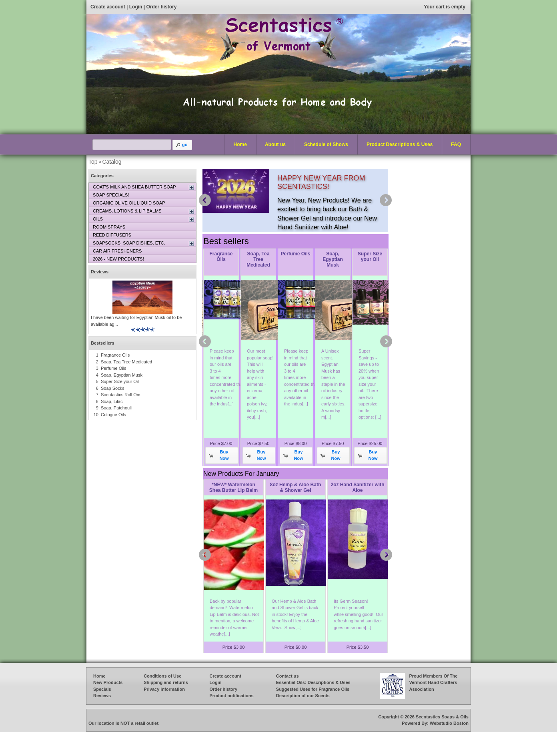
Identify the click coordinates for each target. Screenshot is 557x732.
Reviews (99, 271)
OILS (98, 219)
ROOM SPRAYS (109, 227)
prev (205, 200)
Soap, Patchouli (116, 407)
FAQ (456, 144)
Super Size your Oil (370, 256)
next (386, 200)
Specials (102, 689)
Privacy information (164, 689)
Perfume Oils (295, 254)
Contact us (287, 676)
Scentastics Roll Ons (121, 394)
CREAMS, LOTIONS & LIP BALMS (127, 211)
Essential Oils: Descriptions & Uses (313, 682)
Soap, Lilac (111, 401)
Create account (107, 7)
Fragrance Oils (220, 256)
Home (240, 144)
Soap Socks (112, 388)
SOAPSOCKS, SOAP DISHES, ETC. (129, 243)
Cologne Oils (113, 414)
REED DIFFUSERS (112, 235)
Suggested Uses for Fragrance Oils (312, 689)
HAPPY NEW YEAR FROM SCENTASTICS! (321, 182)
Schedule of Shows (326, 144)
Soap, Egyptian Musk (333, 259)
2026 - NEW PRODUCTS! (118, 259)
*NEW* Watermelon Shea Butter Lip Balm (233, 487)
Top (93, 161)
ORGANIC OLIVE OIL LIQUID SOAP (129, 203)
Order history (161, 7)
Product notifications (232, 695)
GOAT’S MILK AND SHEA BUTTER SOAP (134, 187)
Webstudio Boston (449, 723)
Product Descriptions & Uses (397, 144)
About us (275, 144)
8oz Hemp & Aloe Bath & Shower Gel (295, 487)
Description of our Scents (303, 695)
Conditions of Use (162, 676)
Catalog (111, 161)
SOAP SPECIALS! (111, 195)
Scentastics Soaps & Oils (442, 716)
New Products (107, 682)
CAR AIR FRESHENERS (117, 251)
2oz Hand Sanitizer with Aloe (357, 487)
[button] (182, 145)
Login (135, 7)
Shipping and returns (166, 682)
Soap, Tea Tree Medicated (258, 259)
